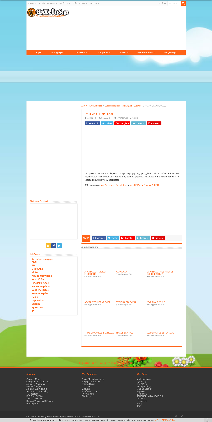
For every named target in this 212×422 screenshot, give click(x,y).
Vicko (35, 272)
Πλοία (35, 297)
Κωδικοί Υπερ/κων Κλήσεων (39, 401)
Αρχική (84, 106)
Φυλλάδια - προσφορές (43, 259)
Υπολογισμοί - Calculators (114, 185)
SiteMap (70, 416)
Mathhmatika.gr (144, 389)
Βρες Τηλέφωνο (40, 290)
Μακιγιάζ (86, 389)
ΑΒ (33, 265)
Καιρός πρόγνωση (42, 275)
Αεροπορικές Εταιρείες (37, 391)
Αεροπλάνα (38, 300)
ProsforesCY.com (90, 391)
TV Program (32, 394)
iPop (139, 406)
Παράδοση (64, 3)
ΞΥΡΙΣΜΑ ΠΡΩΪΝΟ (156, 302)
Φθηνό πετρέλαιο (41, 286)
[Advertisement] (127, 28)
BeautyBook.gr (144, 386)
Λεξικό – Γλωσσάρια (47, 3)
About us (51, 416)
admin (90, 118)
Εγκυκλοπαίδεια (95, 106)
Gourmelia (142, 394)
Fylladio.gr (142, 381)
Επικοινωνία (79, 416)
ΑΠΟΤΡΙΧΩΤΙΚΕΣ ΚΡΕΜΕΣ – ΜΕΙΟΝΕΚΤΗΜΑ (161, 273)
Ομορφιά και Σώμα (112, 106)
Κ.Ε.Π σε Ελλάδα (34, 396)
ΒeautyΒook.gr (127, 363)
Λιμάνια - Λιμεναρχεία (36, 389)
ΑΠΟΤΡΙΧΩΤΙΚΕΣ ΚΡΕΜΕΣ (97, 302)
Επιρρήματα (32, 403)
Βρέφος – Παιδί (79, 3)
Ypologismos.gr (144, 379)
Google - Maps (33, 379)
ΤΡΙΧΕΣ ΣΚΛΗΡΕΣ (124, 333)
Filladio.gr (86, 396)
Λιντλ (34, 261)
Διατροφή (93, 3)
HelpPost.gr (84, 363)
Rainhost (141, 398)
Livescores (142, 401)
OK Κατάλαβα (168, 420)
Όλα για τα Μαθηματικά (109, 363)
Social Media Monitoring (93, 379)
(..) (156, 420)
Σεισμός (36, 304)
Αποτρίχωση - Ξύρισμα (131, 106)
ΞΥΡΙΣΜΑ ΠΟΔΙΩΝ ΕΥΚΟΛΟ (160, 333)
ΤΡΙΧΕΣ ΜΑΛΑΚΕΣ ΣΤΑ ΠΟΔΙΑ (99, 333)
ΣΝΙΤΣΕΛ (86, 386)
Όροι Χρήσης (60, 416)
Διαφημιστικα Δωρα (91, 381)
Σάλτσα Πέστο (88, 384)
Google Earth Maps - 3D (37, 381)
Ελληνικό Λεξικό (34, 386)
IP (33, 311)
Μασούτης (37, 268)
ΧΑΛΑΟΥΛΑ (121, 272)
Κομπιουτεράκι (40, 293)
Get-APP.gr (142, 384)
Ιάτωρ (139, 403)
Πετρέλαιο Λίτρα (40, 282)
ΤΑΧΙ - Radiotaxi (34, 398)
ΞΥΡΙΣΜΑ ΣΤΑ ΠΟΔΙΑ (126, 302)
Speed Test (38, 307)
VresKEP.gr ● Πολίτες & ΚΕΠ (144, 185)
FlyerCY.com (88, 394)
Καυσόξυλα (38, 279)
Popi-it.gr (94, 363)
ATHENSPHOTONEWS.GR (150, 396)
